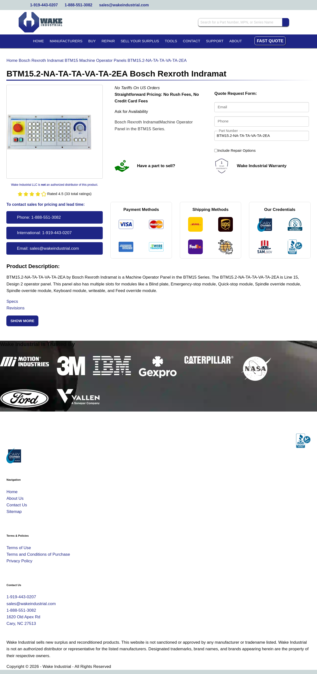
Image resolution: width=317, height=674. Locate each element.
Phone (223, 121)
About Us (14, 498)
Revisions (15, 308)
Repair (108, 41)
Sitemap (14, 511)
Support (215, 41)
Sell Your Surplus (140, 41)
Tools (171, 41)
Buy (92, 41)
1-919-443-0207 (44, 5)
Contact (191, 41)
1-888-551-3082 (78, 5)
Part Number (228, 130)
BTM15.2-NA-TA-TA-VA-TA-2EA (157, 60)
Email (222, 107)
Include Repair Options (235, 150)
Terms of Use (18, 547)
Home (38, 41)
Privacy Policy (19, 561)
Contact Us (16, 505)
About (235, 41)
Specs (12, 301)
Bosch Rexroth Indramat (41, 60)
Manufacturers (66, 41)
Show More (22, 321)
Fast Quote (270, 41)
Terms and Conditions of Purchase (38, 554)
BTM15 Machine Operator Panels (95, 60)
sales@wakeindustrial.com (124, 5)
